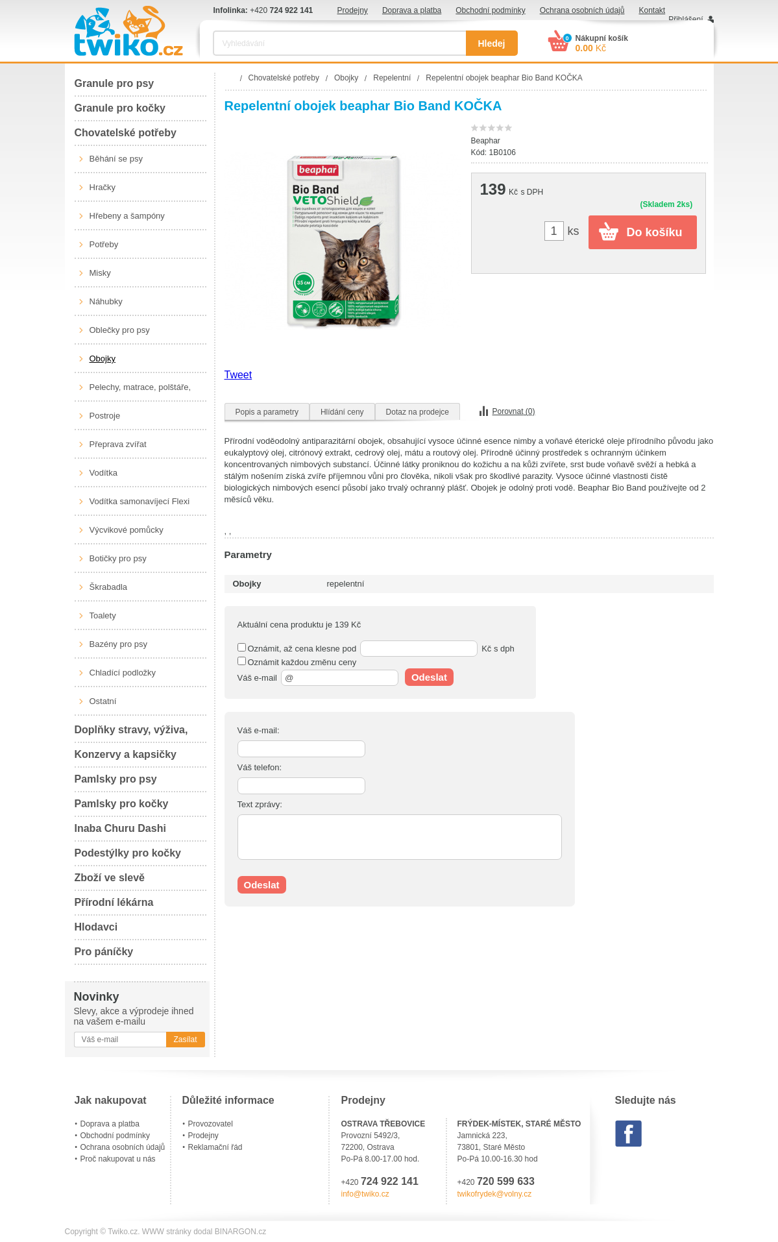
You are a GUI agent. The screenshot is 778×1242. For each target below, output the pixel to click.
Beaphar (485, 140)
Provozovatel (210, 1123)
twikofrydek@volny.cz (494, 1194)
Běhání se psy (116, 159)
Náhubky (106, 301)
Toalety (103, 615)
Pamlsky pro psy (116, 779)
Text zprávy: (259, 804)
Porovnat (513, 411)
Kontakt (651, 10)
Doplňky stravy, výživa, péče (131, 733)
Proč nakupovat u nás (118, 1158)
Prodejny (352, 10)
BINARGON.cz (240, 1231)
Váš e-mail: (258, 730)
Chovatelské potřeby (125, 132)
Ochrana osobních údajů (582, 10)
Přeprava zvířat (118, 444)
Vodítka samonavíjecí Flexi (140, 501)
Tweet (238, 374)
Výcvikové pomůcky (127, 530)
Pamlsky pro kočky (122, 803)
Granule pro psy (114, 83)
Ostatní (103, 701)
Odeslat (429, 677)
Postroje (105, 415)
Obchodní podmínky (490, 10)
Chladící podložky (123, 672)
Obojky (102, 358)
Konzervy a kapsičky (125, 754)
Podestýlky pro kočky (128, 852)
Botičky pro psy (118, 558)
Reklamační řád (215, 1147)
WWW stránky (166, 1231)
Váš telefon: (259, 767)
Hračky (102, 187)
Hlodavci (96, 926)
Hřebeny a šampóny (127, 216)
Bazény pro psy (119, 644)
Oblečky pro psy (120, 330)
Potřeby (104, 244)
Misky (100, 273)
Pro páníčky (104, 951)
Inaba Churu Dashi (120, 828)
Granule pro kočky (120, 108)
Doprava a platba (411, 10)
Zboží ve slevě (110, 877)
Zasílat (185, 1039)
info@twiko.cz (365, 1194)
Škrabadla (109, 587)
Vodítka (103, 473)
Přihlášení (685, 19)
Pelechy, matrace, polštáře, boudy (140, 392)
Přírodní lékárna (114, 902)
